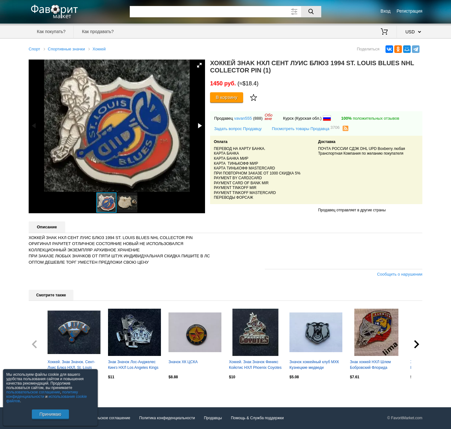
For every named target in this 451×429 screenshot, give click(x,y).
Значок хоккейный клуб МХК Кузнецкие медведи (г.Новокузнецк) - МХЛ (314, 365)
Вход (385, 11)
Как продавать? (98, 31)
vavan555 (243, 118)
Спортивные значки (66, 49)
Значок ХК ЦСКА (183, 362)
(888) (257, 118)
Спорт (34, 49)
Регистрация (409, 11)
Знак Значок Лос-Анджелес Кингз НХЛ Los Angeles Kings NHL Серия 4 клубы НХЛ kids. (134, 365)
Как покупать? (51, 31)
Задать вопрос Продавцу (238, 128)
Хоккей (99, 49)
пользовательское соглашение (33, 392)
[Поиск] (311, 11)
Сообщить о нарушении (399, 274)
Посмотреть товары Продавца (306, 128)
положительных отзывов (370, 118)
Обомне (268, 116)
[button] (199, 65)
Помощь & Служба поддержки (257, 418)
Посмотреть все (42, 390)
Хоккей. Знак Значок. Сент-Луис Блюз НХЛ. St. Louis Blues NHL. (71, 365)
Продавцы (213, 418)
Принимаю (50, 414)
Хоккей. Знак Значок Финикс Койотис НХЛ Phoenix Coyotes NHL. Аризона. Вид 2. (255, 365)
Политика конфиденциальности (167, 418)
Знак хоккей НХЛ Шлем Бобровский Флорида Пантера (370, 365)
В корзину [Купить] (226, 97)
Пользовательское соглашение (103, 418)
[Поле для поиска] (225, 11)
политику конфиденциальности (42, 394)
